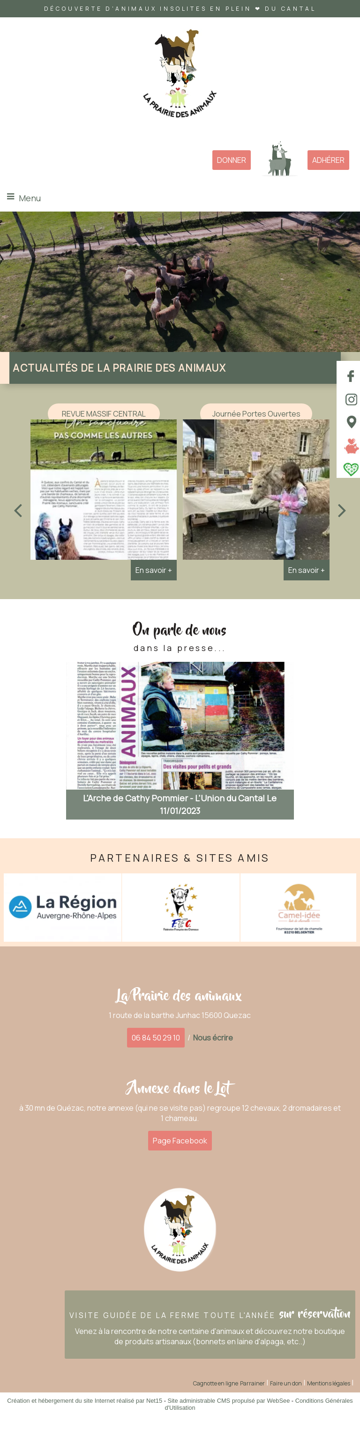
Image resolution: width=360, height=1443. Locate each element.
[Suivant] (342, 510)
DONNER (231, 160)
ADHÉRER (328, 160)
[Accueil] (180, 76)
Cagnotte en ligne (215, 1383)
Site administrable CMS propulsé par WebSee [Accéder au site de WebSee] (228, 1400)
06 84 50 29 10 (156, 1038)
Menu (30, 198)
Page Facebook (180, 1140)
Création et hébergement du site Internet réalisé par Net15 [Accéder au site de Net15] (84, 1400)
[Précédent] (18, 510)
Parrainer (252, 1383)
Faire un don (286, 1383)
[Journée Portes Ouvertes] (256, 492)
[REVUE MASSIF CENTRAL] (103, 492)
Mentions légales (328, 1383)
